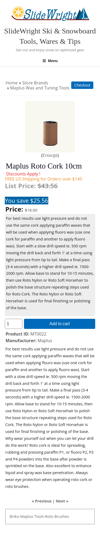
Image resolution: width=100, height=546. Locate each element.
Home (12, 83)
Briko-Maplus (21, 516)
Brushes (61, 516)
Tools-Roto (43, 516)
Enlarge (50, 155)
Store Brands (35, 83)
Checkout (82, 85)
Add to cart (59, 323)
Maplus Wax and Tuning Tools (39, 88)
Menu (50, 61)
